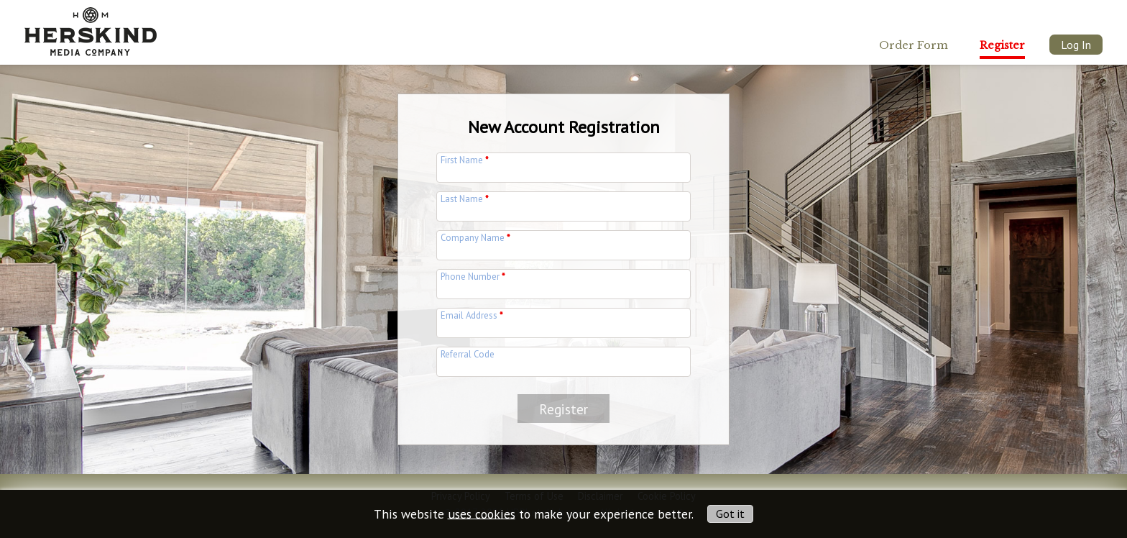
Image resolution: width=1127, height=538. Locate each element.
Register (1002, 45)
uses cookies (481, 513)
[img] (90, 27)
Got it (730, 513)
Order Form (913, 45)
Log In (1076, 44)
